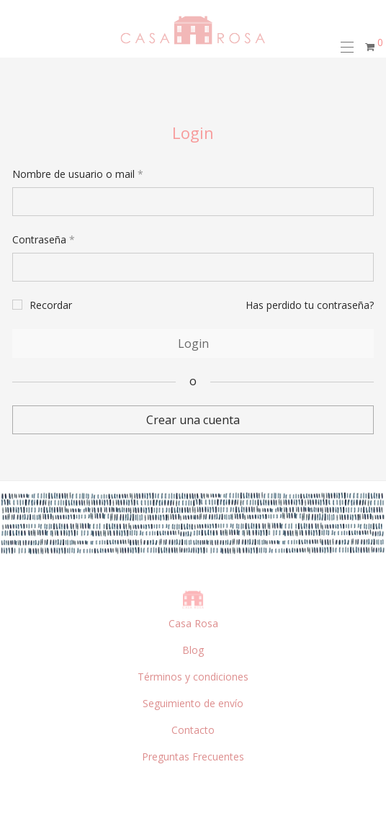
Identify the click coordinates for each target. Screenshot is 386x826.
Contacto (193, 730)
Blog (193, 650)
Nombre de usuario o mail (77, 174)
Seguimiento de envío (193, 703)
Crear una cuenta (193, 420)
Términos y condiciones (193, 676)
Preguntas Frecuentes (193, 756)
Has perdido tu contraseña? (310, 305)
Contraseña (43, 239)
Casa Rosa (193, 623)
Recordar (51, 305)
